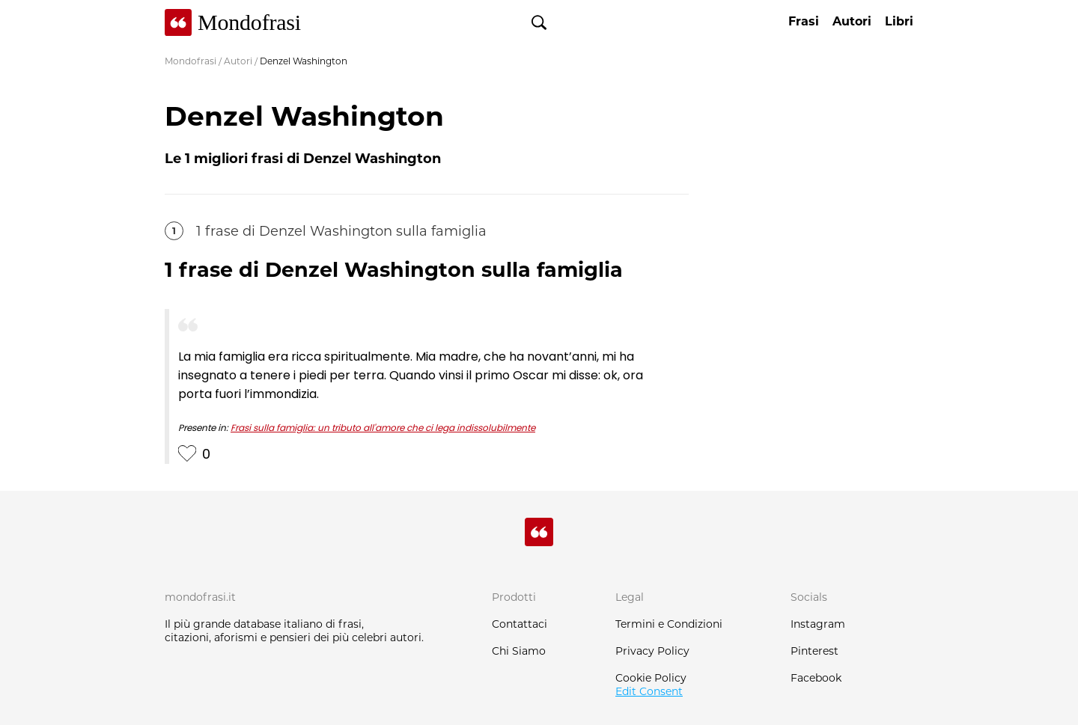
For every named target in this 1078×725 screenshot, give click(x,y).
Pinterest (814, 651)
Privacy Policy (652, 651)
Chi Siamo (519, 651)
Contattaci (519, 624)
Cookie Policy (650, 678)
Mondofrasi (190, 61)
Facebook (816, 678)
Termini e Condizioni (668, 624)
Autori (238, 61)
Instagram (818, 624)
